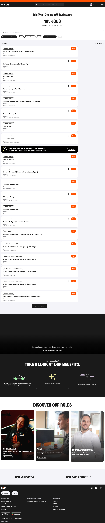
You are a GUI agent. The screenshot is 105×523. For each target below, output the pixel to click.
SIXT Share (56, 503)
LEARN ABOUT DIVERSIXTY (77, 476)
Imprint (12, 518)
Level (49, 37)
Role (38, 36)
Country (8, 37)
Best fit (100, 43)
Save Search (4, 43)
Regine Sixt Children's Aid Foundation (36, 501)
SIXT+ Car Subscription (59, 509)
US (14, 493)
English (5, 493)
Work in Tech (4, 503)
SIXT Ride (55, 506)
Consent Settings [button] (5, 518)
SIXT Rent (55, 501)
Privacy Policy (18, 518)
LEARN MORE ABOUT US (24, 476)
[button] (92, 4)
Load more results (39, 306)
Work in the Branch (6, 501)
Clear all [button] (60, 37)
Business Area (29, 36)
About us (3, 509)
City (20, 36)
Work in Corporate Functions (8, 506)
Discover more (7, 462)
